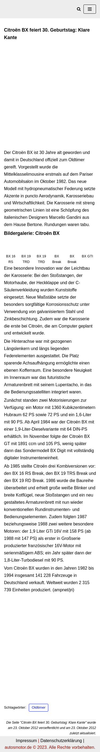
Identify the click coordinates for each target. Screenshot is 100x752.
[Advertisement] (50, 97)
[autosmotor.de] (20, 9)
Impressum (26, 740)
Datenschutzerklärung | (62, 740)
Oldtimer (38, 707)
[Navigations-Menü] (89, 9)
